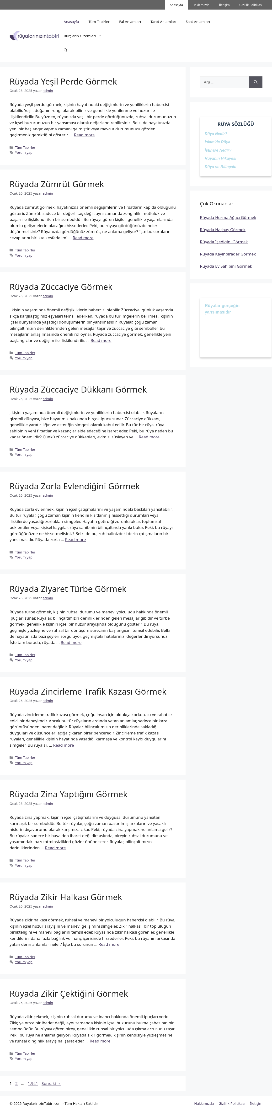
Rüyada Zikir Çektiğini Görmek (69, 993)
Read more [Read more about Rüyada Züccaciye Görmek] (101, 340)
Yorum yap (23, 152)
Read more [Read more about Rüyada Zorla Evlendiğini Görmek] (75, 539)
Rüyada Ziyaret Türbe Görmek (68, 588)
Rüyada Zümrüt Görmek (57, 184)
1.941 (32, 1083)
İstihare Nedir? (218, 150)
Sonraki (51, 1083)
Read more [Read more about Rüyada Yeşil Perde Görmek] (84, 135)
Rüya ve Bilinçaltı (220, 167)
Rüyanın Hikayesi (220, 158)
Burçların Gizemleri (85, 36)
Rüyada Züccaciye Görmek (61, 286)
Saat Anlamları (198, 21)
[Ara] (255, 82)
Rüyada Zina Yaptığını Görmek (69, 794)
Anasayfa (176, 5)
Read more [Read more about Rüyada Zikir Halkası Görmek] (109, 944)
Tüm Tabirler (99, 21)
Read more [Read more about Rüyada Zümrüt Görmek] (83, 237)
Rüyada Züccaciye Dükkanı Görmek (78, 389)
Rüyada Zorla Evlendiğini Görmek (75, 486)
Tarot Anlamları (163, 21)
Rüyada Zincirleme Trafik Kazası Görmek (88, 691)
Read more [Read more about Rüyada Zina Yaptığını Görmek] (55, 848)
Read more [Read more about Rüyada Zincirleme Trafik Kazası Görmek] (63, 745)
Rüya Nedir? (216, 134)
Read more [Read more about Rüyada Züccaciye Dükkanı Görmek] (149, 437)
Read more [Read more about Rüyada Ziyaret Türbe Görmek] (71, 642)
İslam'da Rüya (217, 142)
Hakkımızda (200, 5)
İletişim (224, 5)
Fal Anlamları (130, 21)
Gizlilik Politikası (250, 5)
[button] (65, 50)
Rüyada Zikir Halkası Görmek (66, 897)
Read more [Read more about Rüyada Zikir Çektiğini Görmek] (100, 1041)
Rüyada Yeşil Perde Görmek (63, 81)
